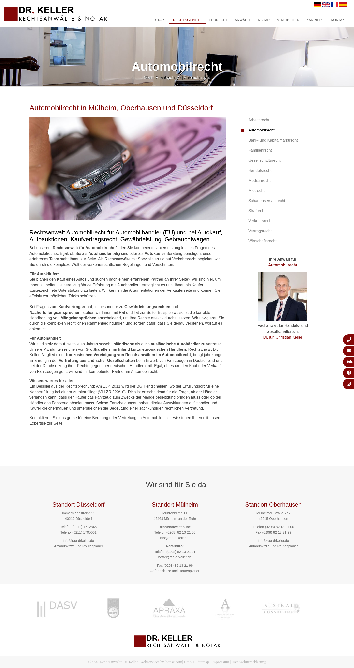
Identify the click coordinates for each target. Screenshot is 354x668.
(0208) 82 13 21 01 (180, 552)
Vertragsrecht (260, 231)
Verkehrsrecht (260, 221)
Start (160, 20)
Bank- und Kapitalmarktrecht (273, 140)
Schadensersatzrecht (266, 201)
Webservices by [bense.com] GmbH (167, 662)
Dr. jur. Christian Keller (282, 337)
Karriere (315, 20)
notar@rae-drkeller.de (175, 557)
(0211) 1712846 (84, 527)
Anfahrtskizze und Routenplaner (78, 546)
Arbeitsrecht (258, 120)
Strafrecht (256, 211)
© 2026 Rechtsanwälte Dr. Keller (113, 662)
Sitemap (202, 662)
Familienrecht (260, 150)
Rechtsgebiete (187, 20)
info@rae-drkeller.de (78, 541)
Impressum (220, 662)
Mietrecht (256, 191)
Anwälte (243, 20)
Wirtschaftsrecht (262, 241)
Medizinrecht (259, 180)
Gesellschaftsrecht (264, 160)
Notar (264, 20)
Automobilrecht (197, 77)
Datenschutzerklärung (249, 662)
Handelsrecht (259, 170)
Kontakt (339, 20)
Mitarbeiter (288, 20)
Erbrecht (218, 20)
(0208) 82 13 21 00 (180, 532)
